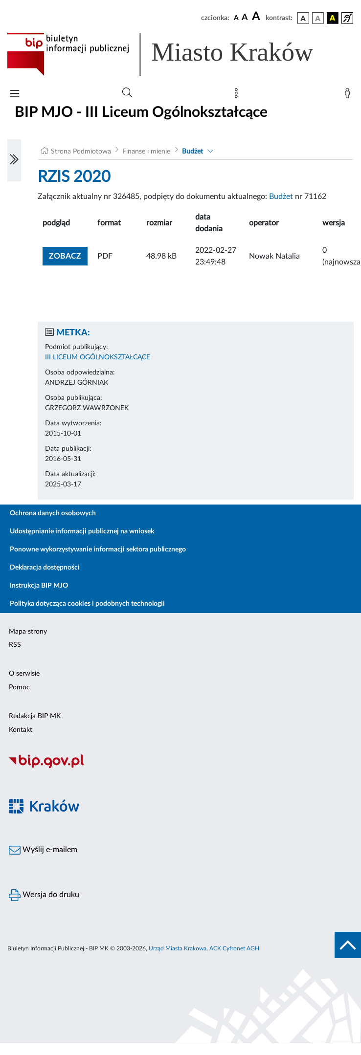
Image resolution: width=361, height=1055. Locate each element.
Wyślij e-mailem (43, 850)
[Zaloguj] (349, 95)
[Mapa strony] (238, 95)
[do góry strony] (348, 945)
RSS (15, 644)
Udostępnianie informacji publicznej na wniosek (82, 531)
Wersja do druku (44, 895)
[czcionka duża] (257, 16)
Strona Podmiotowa (81, 151)
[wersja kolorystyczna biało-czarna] (318, 18)
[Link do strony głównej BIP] (174, 54)
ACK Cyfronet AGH (234, 948)
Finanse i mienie (146, 151)
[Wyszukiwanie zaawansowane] (127, 93)
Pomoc (19, 687)
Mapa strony (28, 631)
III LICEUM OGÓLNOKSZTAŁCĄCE (97, 357)
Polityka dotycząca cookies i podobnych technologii (87, 603)
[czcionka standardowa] (236, 17)
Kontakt (20, 729)
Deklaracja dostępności (45, 567)
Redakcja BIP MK (35, 716)
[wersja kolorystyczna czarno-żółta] (332, 18)
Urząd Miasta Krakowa (177, 948)
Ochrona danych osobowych (53, 513)
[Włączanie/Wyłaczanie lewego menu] (14, 160)
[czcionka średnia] (245, 17)
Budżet (192, 151)
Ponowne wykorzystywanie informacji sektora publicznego (98, 549)
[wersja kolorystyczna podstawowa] (303, 18)
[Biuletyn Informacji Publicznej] (180, 767)
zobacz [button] (68, 255)
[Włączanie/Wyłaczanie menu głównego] (14, 94)
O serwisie (24, 673)
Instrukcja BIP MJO (39, 585)
